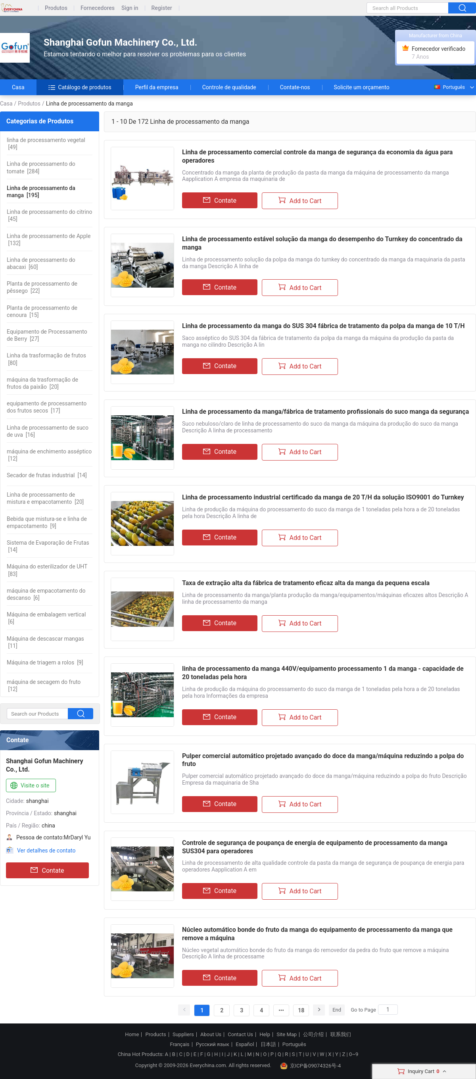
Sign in (129, 8)
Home (132, 1034)
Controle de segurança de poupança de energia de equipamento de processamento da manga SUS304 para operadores (314, 847)
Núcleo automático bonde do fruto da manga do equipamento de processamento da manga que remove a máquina (317, 934)
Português (449, 87)
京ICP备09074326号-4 (310, 1065)
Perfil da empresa (156, 87)
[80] (46, 359)
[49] (46, 143)
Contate (47, 870)
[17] (46, 407)
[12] (49, 455)
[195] (41, 191)
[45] (49, 215)
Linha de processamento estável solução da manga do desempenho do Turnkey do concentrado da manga (322, 243)
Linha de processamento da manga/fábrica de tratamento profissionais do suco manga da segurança (325, 411)
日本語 (268, 1044)
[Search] (388, 1009)
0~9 (353, 1054)
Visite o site (29, 786)
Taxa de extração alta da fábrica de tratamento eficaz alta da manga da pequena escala (306, 583)
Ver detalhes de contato (46, 850)
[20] (42, 383)
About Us (210, 1034)
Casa (18, 87)
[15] (42, 311)
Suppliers (183, 1034)
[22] (42, 287)
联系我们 (340, 1034)
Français (179, 1044)
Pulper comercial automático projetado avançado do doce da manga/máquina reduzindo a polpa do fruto (323, 760)
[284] (41, 167)
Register (162, 8)
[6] (46, 594)
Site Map (286, 1034)
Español (245, 1044)
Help (264, 1034)
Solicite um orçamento (362, 87)
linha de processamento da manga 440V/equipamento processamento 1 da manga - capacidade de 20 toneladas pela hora (323, 673)
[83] (47, 570)
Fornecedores (98, 8)
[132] (48, 239)
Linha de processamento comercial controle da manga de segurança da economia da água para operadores (317, 156)
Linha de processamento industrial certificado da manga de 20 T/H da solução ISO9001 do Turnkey (323, 497)
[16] (47, 431)
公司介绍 (313, 1034)
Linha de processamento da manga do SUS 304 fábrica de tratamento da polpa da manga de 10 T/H (323, 326)
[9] (47, 522)
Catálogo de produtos (79, 87)
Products (156, 1034)
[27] (47, 335)
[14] (47, 475)
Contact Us (240, 1034)
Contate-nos (295, 87)
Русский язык (212, 1044)
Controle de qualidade (229, 87)
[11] (45, 642)
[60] (41, 263)
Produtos (56, 8)
